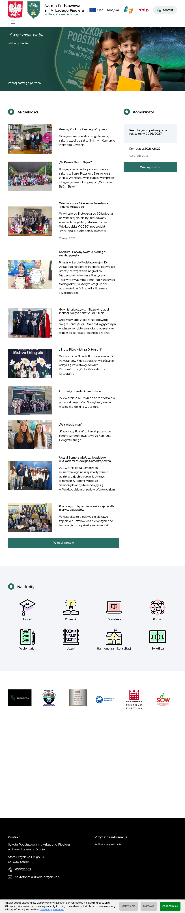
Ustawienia (128, 906)
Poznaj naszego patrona (24, 83)
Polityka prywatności (108, 844)
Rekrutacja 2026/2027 (145, 153)
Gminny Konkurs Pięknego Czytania (83, 133)
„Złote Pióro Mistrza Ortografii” (80, 354)
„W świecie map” (70, 429)
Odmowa (148, 906)
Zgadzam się (170, 906)
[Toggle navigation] (13, 22)
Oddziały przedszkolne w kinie (80, 395)
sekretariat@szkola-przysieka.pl (37, 877)
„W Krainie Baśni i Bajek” (75, 166)
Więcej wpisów (63, 547)
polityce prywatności (52, 909)
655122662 (23, 869)
